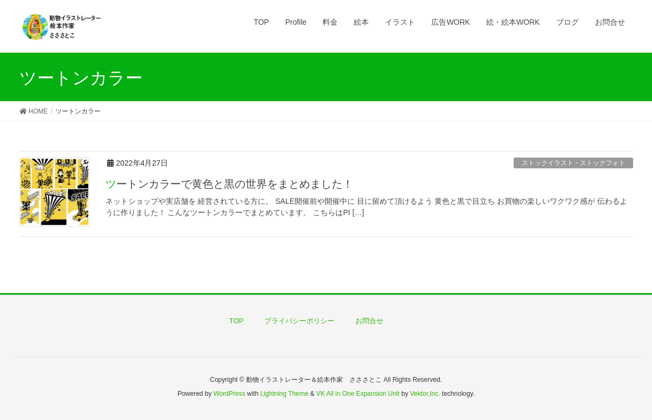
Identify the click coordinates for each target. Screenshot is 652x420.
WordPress (229, 393)
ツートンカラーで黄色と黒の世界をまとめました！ (229, 184)
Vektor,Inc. (425, 393)
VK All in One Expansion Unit (357, 393)
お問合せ (369, 321)
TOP (236, 321)
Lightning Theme (285, 393)
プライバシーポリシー (299, 321)
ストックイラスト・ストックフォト (573, 163)
